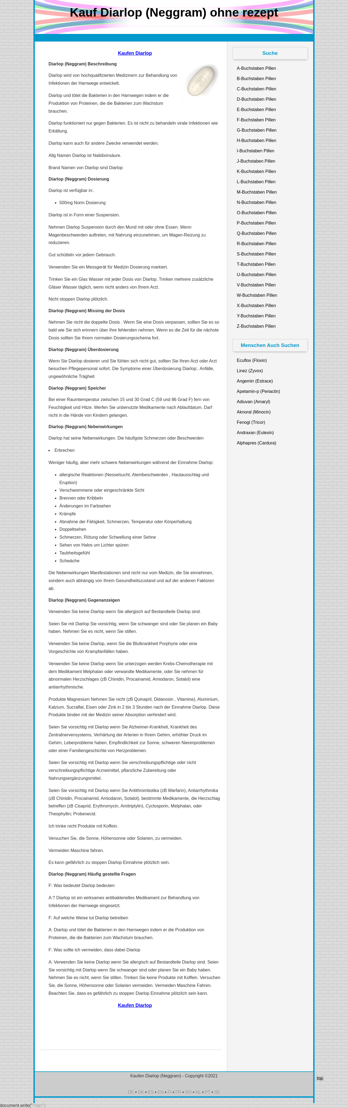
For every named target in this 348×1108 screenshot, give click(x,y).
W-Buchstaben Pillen (257, 295)
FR (178, 1092)
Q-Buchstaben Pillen (256, 233)
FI (169, 1092)
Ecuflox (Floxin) (252, 360)
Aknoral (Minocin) (254, 412)
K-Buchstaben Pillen (256, 171)
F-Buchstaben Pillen (256, 120)
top (320, 1078)
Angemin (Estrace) (255, 381)
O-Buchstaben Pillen (256, 212)
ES (151, 1092)
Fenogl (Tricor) (251, 422)
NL (198, 1092)
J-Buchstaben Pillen (256, 161)
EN (161, 1092)
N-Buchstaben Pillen (256, 202)
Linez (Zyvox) (250, 370)
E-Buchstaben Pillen (256, 109)
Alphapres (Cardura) (256, 443)
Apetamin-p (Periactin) (258, 391)
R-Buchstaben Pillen (256, 243)
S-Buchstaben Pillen (256, 254)
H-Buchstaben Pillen (256, 140)
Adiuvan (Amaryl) (253, 401)
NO (188, 1092)
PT (207, 1092)
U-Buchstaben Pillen (256, 274)
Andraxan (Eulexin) (255, 432)
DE (131, 1092)
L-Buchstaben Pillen (256, 181)
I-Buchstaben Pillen (255, 151)
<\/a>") (39, 1105)
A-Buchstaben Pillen (256, 68)
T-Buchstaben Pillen (256, 264)
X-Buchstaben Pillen (256, 305)
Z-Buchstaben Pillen (256, 326)
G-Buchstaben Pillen (256, 130)
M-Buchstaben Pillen (257, 192)
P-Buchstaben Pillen (256, 223)
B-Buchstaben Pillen (256, 78)
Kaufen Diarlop (135, 53)
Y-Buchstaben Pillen (256, 316)
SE (217, 1092)
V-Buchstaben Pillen (256, 285)
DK (141, 1092)
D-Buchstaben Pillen (256, 99)
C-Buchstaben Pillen (256, 89)
